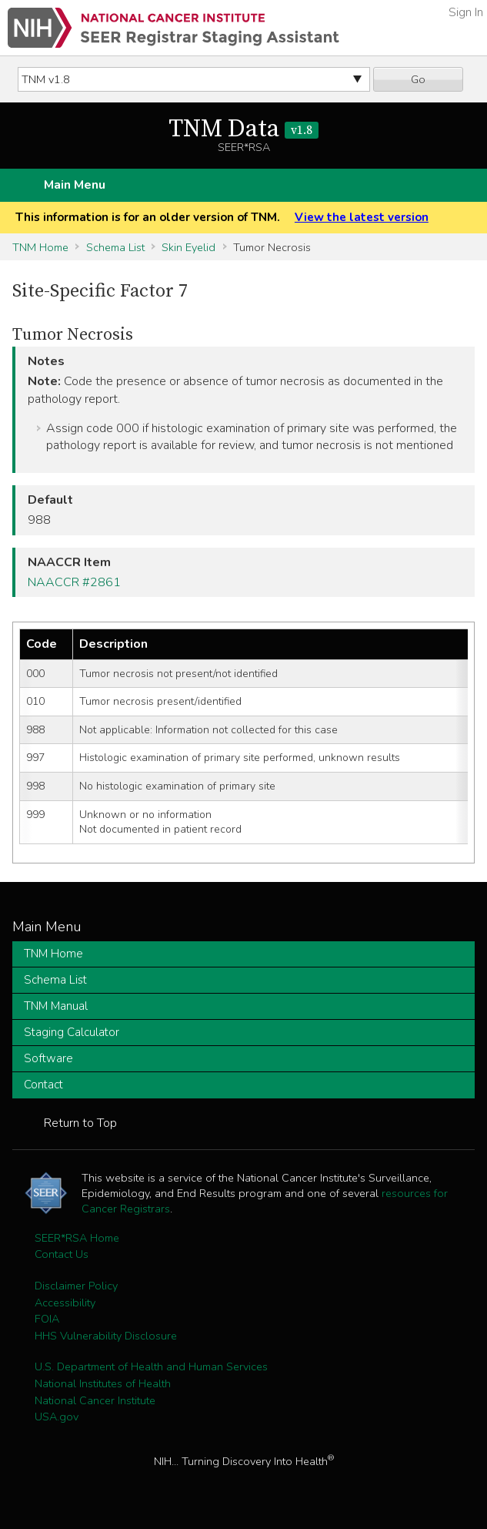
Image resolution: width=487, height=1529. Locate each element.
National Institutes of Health (103, 1383)
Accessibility (65, 1302)
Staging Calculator (71, 1032)
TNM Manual (56, 1006)
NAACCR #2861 (74, 582)
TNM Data (243, 129)
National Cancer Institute (95, 1400)
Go (418, 79)
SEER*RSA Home (77, 1238)
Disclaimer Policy (76, 1285)
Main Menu (74, 184)
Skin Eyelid (188, 247)
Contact (43, 1084)
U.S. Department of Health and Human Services (151, 1366)
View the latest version (362, 217)
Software (48, 1058)
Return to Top (80, 1123)
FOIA (47, 1318)
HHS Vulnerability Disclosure (106, 1335)
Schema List (115, 247)
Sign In (466, 12)
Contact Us (61, 1254)
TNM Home (40, 247)
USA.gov (56, 1416)
